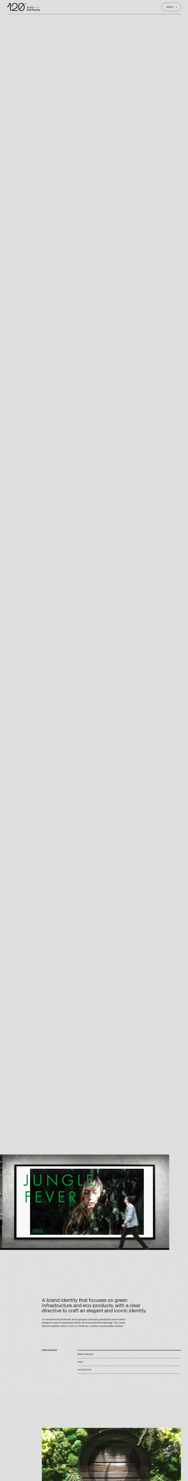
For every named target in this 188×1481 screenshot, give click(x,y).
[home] (20, 7)
